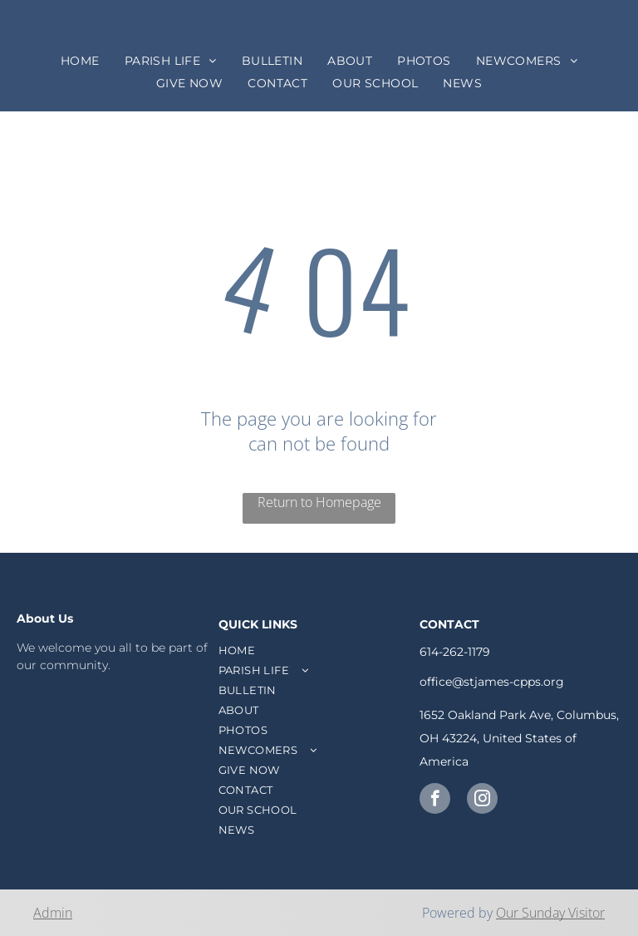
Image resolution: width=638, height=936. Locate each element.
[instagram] (482, 800)
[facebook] (435, 800)
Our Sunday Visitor (550, 913)
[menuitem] (80, 60)
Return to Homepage (319, 502)
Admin (52, 913)
